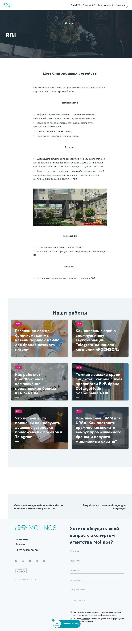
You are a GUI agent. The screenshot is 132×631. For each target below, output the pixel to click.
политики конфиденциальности (102, 615)
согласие (85, 619)
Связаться (120, 5)
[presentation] (108, 600)
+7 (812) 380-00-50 (26, 550)
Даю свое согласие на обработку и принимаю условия (97, 613)
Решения (87, 5)
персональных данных (110, 612)
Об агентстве (21, 539)
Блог (100, 5)
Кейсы (94, 5)
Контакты (20, 544)
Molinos (107, 5)
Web (80, 5)
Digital (74, 5)
